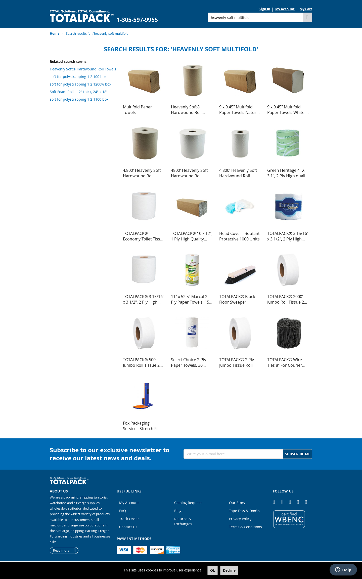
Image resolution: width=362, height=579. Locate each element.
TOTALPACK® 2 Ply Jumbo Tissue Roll (236, 362)
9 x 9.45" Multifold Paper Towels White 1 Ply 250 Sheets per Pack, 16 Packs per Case (287, 109)
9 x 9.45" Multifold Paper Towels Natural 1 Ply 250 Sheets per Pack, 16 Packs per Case (239, 109)
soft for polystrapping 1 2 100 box (78, 76)
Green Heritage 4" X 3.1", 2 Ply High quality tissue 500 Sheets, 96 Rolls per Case (288, 173)
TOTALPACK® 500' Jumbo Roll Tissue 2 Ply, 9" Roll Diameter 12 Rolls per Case (142, 362)
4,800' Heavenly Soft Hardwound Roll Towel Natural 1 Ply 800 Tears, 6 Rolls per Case (143, 173)
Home (55, 33)
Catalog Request (188, 502)
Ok (212, 570)
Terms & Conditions (245, 526)
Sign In (264, 9)
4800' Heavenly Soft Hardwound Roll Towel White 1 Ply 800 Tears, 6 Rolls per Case (191, 173)
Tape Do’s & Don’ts (244, 510)
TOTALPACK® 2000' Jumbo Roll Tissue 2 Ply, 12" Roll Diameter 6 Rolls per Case (287, 299)
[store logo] (82, 16)
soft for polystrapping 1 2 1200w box (80, 84)
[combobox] (255, 17)
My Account (285, 9)
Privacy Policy (240, 518)
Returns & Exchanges (183, 521)
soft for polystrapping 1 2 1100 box (79, 99)
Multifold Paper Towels (137, 109)
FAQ (122, 510)
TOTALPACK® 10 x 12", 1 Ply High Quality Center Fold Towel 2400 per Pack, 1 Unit (191, 236)
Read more (61, 550)
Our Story (237, 502)
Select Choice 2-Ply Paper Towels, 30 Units (188, 362)
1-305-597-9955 (137, 19)
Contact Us (128, 526)
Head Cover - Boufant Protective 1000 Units (239, 236)
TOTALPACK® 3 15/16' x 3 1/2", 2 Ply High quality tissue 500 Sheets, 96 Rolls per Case (143, 299)
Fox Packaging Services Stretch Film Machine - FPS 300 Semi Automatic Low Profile (142, 425)
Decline (229, 570)
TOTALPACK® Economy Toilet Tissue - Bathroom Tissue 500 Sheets (144, 236)
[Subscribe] (297, 454)
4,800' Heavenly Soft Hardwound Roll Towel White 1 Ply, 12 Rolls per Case (238, 173)
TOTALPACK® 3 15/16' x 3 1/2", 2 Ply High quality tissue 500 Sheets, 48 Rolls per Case (287, 236)
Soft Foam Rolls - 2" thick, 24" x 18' (78, 91)
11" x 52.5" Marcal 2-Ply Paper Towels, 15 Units (190, 299)
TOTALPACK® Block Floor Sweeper (237, 299)
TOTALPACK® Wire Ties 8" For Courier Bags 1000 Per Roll (284, 362)
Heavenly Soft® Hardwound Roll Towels (83, 69)
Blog (178, 510)
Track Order (129, 518)
